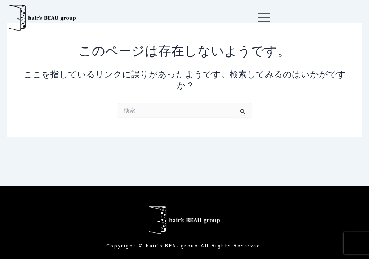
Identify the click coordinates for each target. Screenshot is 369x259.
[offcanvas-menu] (264, 18)
